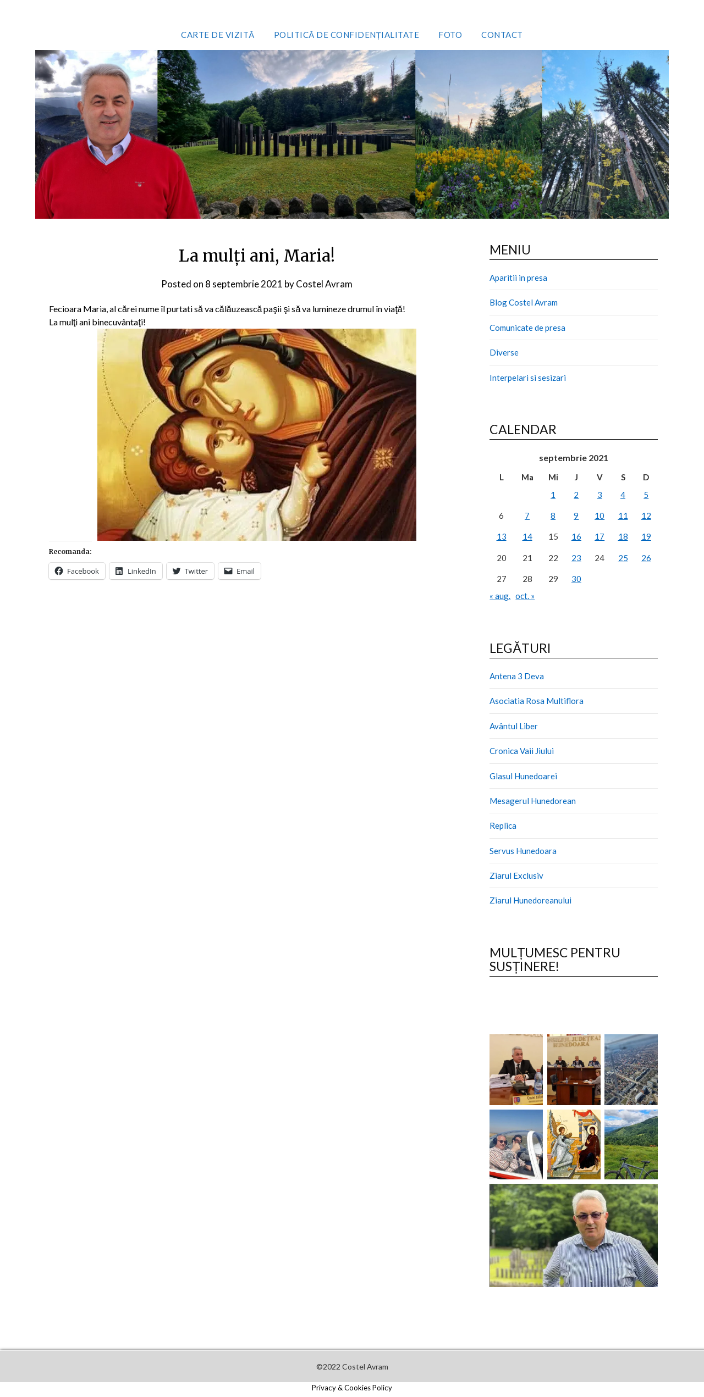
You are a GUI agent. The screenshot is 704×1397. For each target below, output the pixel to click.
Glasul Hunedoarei (523, 776)
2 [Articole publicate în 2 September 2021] (576, 495)
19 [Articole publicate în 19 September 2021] (646, 536)
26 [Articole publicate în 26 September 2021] (646, 558)
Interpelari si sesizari (528, 377)
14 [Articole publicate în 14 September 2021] (527, 536)
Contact (502, 35)
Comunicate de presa (527, 327)
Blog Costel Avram (524, 302)
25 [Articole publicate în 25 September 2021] (623, 558)
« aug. (500, 596)
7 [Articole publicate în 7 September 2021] (527, 515)
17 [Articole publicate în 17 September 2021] (599, 536)
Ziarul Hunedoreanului (530, 900)
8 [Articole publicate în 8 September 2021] (553, 515)
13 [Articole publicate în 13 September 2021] (502, 536)
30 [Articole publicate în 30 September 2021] (576, 579)
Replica (503, 825)
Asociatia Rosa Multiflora (537, 701)
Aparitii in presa (518, 277)
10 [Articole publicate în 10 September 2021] (599, 515)
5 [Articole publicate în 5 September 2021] (646, 495)
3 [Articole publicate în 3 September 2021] (599, 495)
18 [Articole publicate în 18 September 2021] (623, 536)
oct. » (525, 596)
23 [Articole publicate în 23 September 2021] (576, 558)
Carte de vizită (218, 35)
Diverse (504, 352)
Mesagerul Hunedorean (533, 801)
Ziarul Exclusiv (516, 875)
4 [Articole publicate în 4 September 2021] (622, 495)
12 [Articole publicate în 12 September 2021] (646, 515)
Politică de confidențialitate (347, 35)
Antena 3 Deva (517, 676)
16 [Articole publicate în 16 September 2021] (576, 536)
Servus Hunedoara (523, 851)
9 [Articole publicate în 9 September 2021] (576, 515)
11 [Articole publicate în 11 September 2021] (623, 515)
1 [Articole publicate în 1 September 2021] (553, 495)
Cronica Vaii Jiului (522, 751)
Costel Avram (324, 284)
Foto (450, 35)
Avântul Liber (514, 726)
